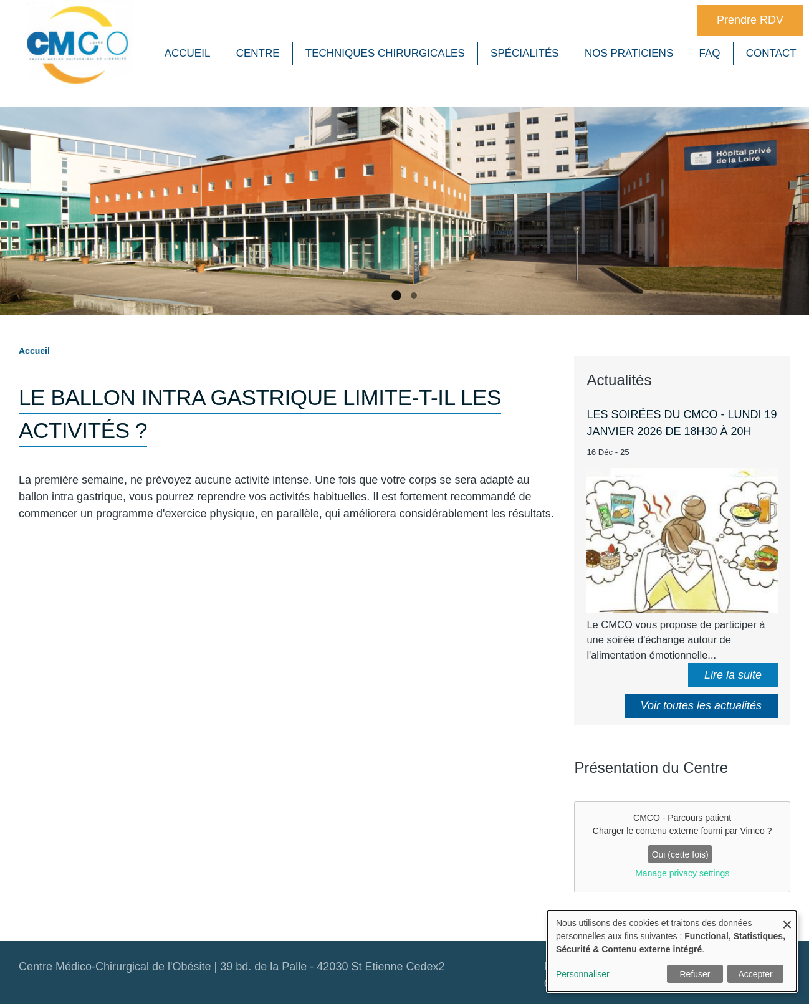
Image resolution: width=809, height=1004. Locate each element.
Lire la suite (733, 672)
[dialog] (672, 951)
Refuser (694, 974)
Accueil (34, 348)
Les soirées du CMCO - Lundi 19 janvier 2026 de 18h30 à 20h (681, 420)
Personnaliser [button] (583, 974)
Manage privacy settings (682, 871)
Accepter (755, 974)
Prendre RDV (750, 20)
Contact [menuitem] (771, 53)
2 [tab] (414, 293)
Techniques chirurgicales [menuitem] (385, 53)
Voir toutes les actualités (701, 703)
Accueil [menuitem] (188, 53)
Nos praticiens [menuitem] (629, 53)
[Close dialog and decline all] (787, 918)
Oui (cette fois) (680, 853)
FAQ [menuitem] (709, 53)
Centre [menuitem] (258, 53)
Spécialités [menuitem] (525, 53)
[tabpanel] (404, 213)
